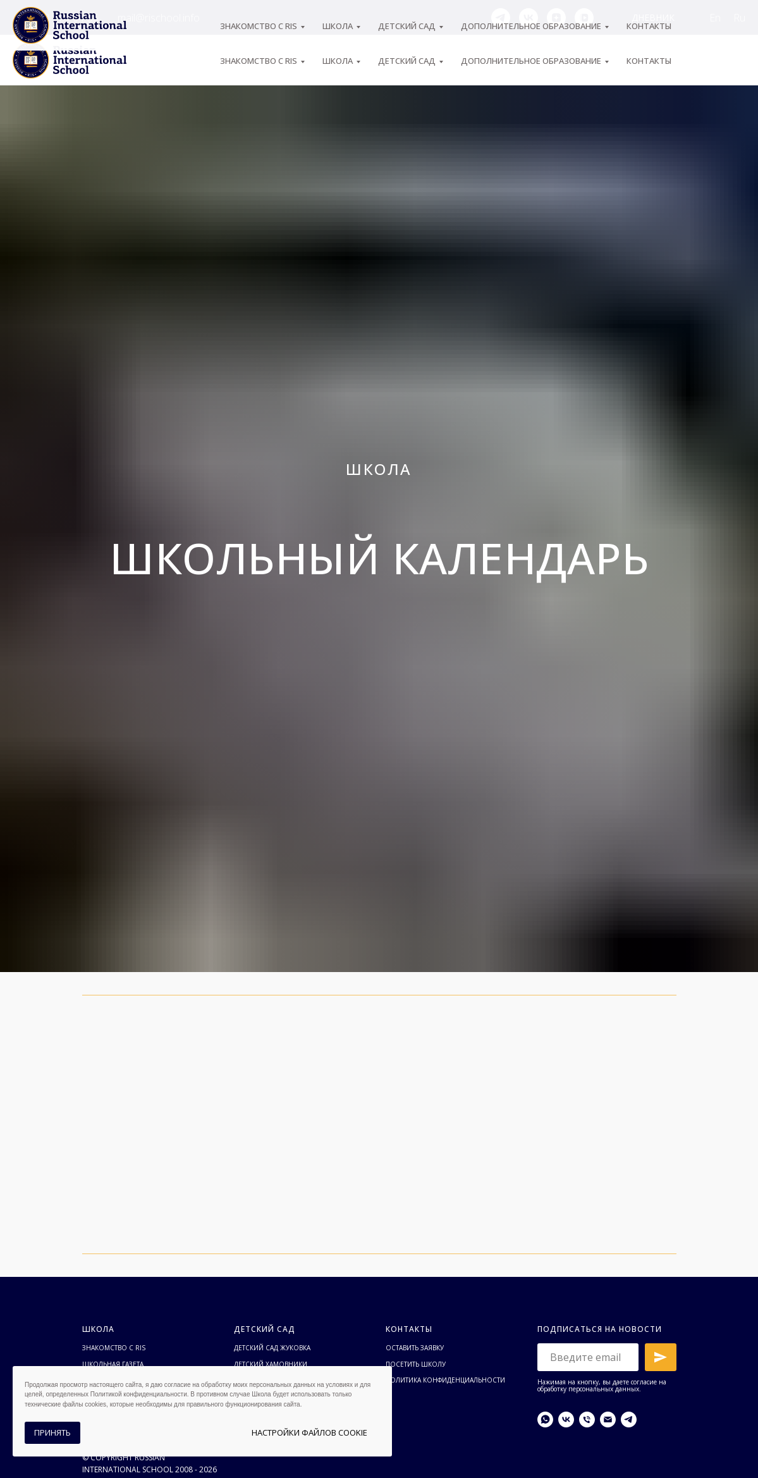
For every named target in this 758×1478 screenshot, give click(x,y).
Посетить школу (416, 1364)
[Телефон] (587, 1419)
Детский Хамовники (270, 1364)
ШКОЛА (337, 60)
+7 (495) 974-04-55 (56, 18)
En (715, 18)
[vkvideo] (584, 17)
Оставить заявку (415, 1347)
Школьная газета (113, 1364)
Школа (98, 1329)
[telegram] (500, 17)
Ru (739, 18)
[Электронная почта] (608, 1419)
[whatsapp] (545, 1419)
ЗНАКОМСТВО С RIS (258, 60)
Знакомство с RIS (113, 1347)
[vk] (528, 17)
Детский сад (407, 60)
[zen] (556, 17)
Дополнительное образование (531, 60)
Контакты (649, 60)
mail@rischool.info (159, 18)
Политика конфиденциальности (445, 1380)
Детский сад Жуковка (272, 1347)
